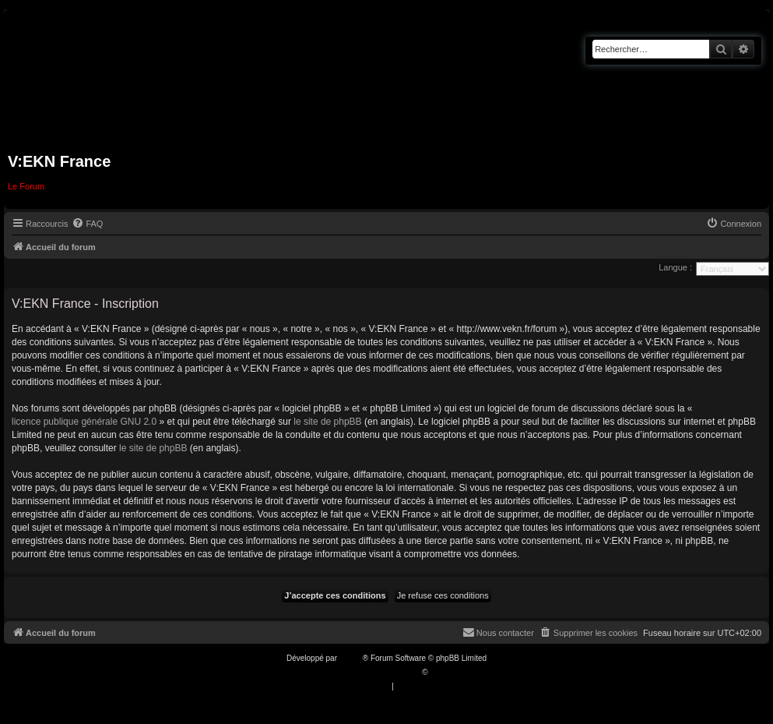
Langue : (675, 267)
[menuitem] (87, 223)
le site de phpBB (327, 421)
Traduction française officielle (370, 672)
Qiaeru (441, 672)
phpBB (351, 658)
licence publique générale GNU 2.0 (84, 421)
